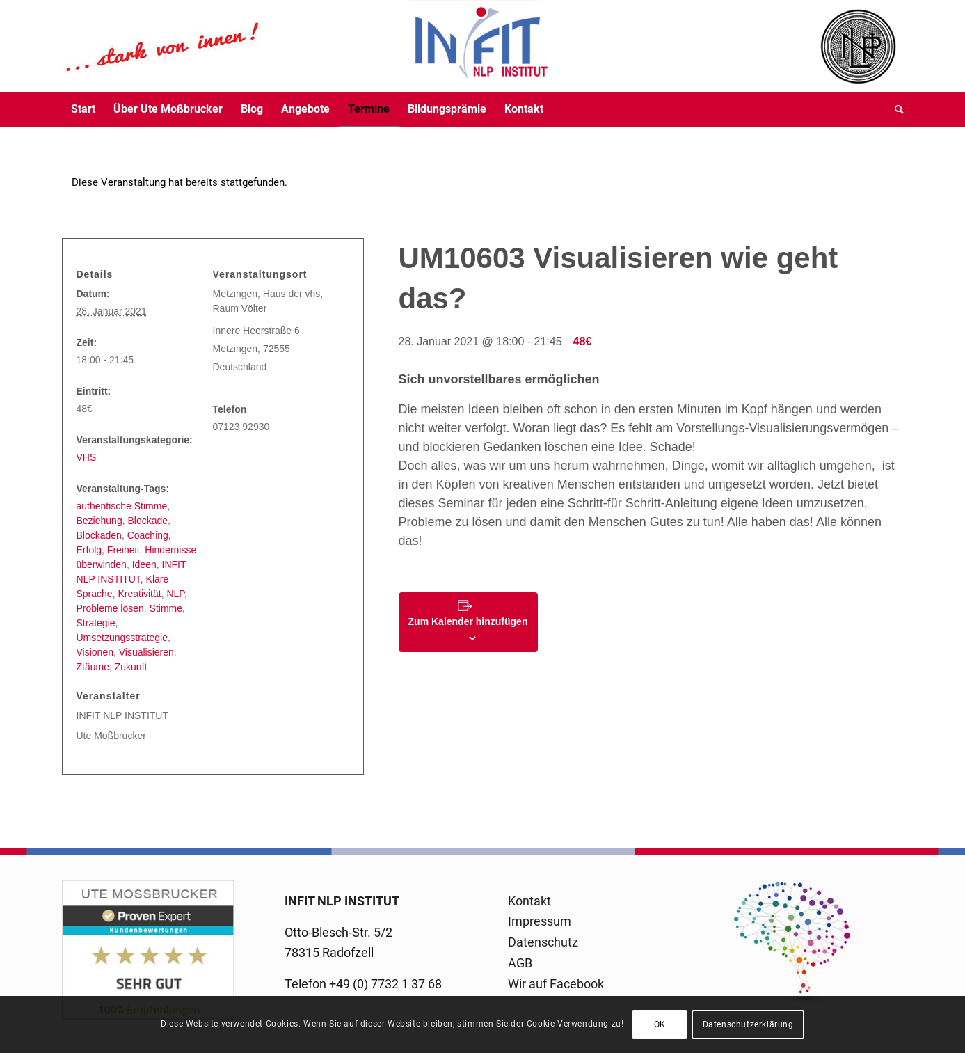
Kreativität (139, 593)
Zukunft (131, 666)
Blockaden (99, 535)
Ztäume (93, 666)
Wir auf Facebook (556, 983)
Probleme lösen (110, 608)
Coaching (147, 535)
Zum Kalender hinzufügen (468, 621)
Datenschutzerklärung (748, 1024)
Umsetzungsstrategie (122, 637)
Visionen (95, 652)
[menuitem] (83, 109)
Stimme (166, 608)
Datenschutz (543, 942)
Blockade (147, 520)
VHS (87, 457)
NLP (175, 593)
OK (660, 1024)
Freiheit (123, 549)
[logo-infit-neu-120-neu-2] (305, 46)
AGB (520, 963)
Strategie (96, 622)
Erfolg (89, 549)
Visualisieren (146, 652)
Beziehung (99, 520)
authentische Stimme (122, 506)
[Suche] (895, 109)
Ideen (144, 564)
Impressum (539, 921)
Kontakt (529, 901)
